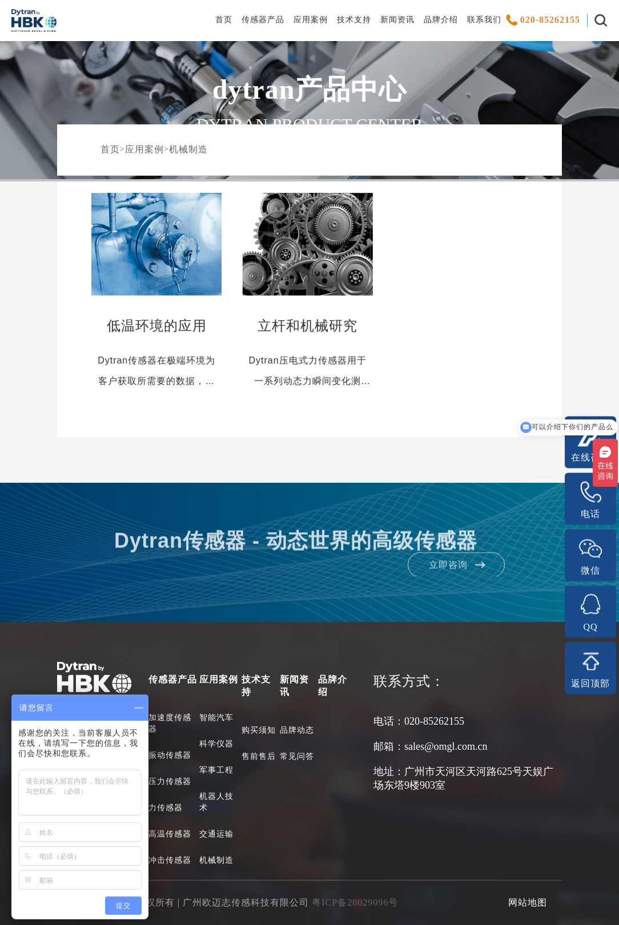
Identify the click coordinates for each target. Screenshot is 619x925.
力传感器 (165, 807)
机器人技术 (216, 802)
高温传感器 (169, 834)
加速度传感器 (169, 723)
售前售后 (259, 756)
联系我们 (484, 19)
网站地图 (527, 902)
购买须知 (259, 730)
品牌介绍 (441, 19)
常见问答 (297, 756)
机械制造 (188, 149)
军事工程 (216, 770)
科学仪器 (216, 744)
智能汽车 (216, 717)
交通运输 (216, 834)
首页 (223, 19)
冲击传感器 (169, 860)
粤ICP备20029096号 (355, 902)
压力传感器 (169, 781)
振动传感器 (169, 755)
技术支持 (354, 19)
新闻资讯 (397, 19)
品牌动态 (297, 730)
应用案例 (311, 19)
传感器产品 (263, 19)
